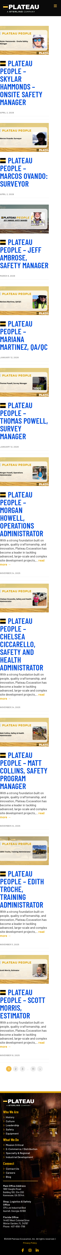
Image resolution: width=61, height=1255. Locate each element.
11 (33, 1069)
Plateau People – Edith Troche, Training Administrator (22, 889)
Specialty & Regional (18, 1152)
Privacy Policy (30, 1242)
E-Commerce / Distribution (21, 1148)
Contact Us (12, 1168)
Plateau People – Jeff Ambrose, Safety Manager (24, 253)
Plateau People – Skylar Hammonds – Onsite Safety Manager (21, 82)
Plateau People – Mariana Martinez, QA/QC (24, 335)
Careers (10, 1172)
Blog (8, 1176)
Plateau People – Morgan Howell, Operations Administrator (21, 514)
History (10, 1117)
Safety (10, 1129)
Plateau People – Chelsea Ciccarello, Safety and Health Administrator (21, 644)
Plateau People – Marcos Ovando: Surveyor (24, 172)
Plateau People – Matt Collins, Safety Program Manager (23, 770)
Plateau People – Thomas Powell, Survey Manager (24, 420)
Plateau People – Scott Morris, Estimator (22, 1003)
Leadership (12, 1125)
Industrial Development (19, 1157)
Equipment (12, 1133)
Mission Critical (15, 1144)
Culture (10, 1121)
